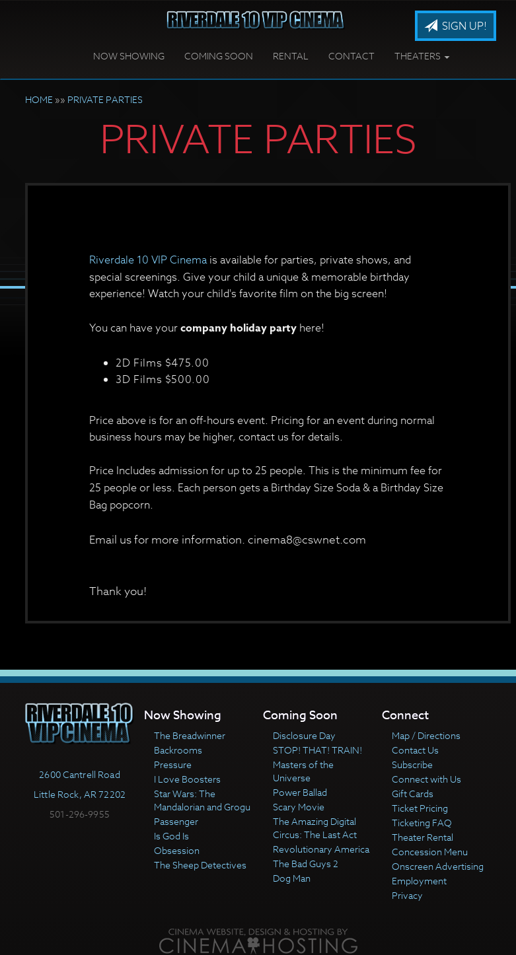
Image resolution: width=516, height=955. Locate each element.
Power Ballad (300, 792)
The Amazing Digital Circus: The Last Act (315, 828)
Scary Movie (298, 806)
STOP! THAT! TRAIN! (317, 750)
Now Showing (129, 56)
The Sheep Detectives (200, 865)
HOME (39, 99)
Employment (419, 880)
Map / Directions (426, 735)
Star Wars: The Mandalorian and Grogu (202, 800)
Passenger (176, 821)
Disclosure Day (304, 735)
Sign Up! (455, 26)
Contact (351, 56)
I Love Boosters (187, 779)
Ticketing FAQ (422, 822)
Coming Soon (218, 56)
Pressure (173, 764)
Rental (291, 56)
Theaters (421, 56)
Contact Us (415, 750)
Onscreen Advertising (438, 866)
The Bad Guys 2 (305, 863)
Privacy (407, 895)
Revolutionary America (321, 849)
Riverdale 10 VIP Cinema (148, 260)
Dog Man (292, 878)
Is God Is (171, 836)
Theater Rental (422, 837)
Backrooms (178, 750)
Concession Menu (430, 851)
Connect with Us (426, 779)
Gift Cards (412, 793)
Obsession (177, 850)
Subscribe (412, 764)
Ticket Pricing (420, 808)
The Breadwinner (189, 735)
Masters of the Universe (303, 771)
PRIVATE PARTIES (105, 99)
